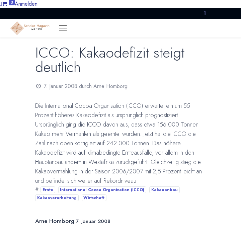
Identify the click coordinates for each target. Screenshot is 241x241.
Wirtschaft (93, 198)
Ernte (48, 190)
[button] (205, 13)
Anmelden (26, 4)
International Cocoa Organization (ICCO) (102, 190)
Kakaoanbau (164, 190)
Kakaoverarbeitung (57, 198)
